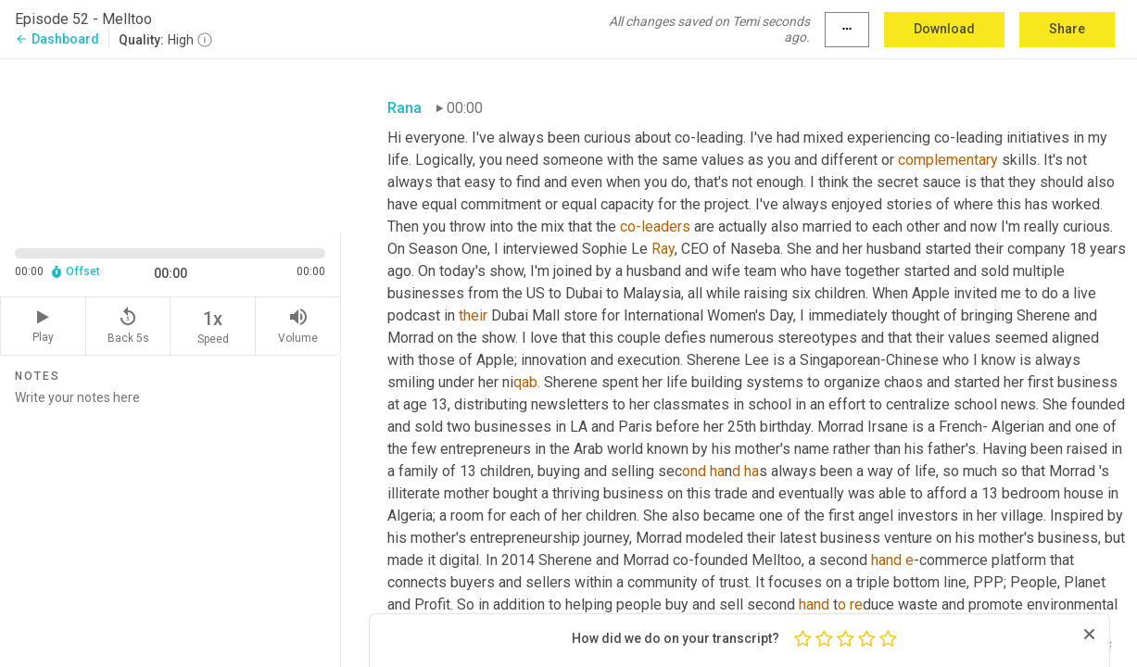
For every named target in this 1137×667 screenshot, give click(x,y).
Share (1067, 28)
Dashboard (57, 38)
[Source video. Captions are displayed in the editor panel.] (170, 144)
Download (944, 28)
